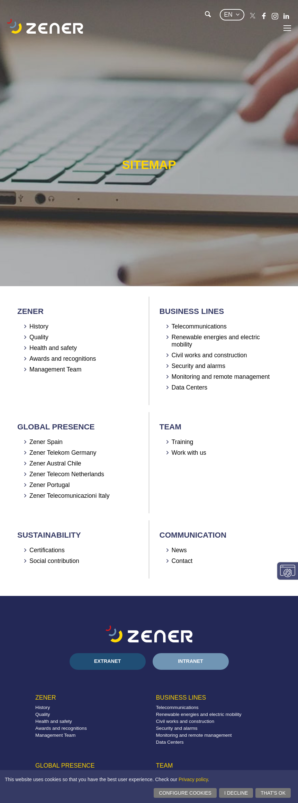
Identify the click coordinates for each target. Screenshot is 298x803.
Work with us (189, 452)
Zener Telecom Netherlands (66, 474)
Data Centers (190, 387)
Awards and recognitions (62, 358)
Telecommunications (199, 326)
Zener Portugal (49, 484)
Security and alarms (198, 365)
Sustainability (49, 535)
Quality (38, 337)
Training (182, 441)
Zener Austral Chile (55, 463)
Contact (182, 560)
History (38, 326)
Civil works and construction (209, 355)
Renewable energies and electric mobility (199, 714)
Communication (193, 535)
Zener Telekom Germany (62, 452)
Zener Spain (46, 441)
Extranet (107, 661)
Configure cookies (185, 793)
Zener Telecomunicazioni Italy (69, 495)
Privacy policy (193, 779)
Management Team (55, 369)
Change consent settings (287, 571)
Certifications (47, 550)
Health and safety (53, 347)
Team (170, 426)
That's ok (273, 793)
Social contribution (54, 560)
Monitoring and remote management (221, 376)
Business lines (192, 311)
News (179, 550)
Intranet (190, 661)
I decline (236, 793)
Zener (30, 311)
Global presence (56, 426)
